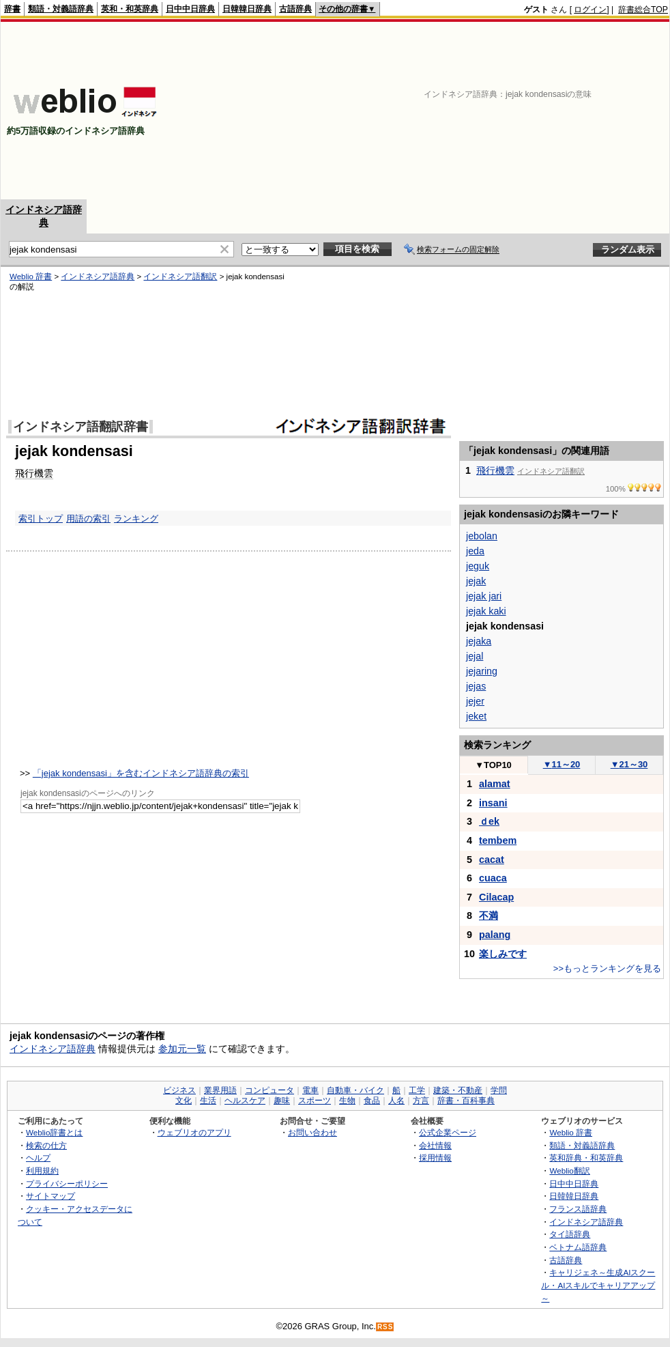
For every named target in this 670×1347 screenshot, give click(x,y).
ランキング (136, 518)
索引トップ (40, 518)
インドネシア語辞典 (97, 276)
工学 (417, 1090)
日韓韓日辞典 (247, 9)
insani (493, 802)
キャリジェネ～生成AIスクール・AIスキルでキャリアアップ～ (598, 1285)
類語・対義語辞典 (60, 9)
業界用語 (220, 1090)
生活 (208, 1100)
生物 (347, 1100)
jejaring (481, 671)
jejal (474, 656)
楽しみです (503, 953)
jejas (476, 686)
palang (494, 934)
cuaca (493, 878)
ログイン (590, 9)
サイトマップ (50, 1195)
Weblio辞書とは (54, 1132)
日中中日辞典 (190, 9)
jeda (475, 550)
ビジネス (179, 1090)
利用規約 (42, 1170)
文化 (183, 1100)
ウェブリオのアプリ (194, 1132)
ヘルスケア (244, 1100)
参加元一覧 (182, 1048)
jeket (476, 716)
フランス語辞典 (578, 1208)
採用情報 (435, 1157)
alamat (494, 783)
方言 (421, 1100)
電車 (310, 1090)
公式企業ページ (447, 1132)
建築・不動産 (457, 1090)
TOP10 (493, 765)
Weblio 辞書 (31, 276)
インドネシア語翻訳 (180, 276)
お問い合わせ (312, 1132)
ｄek (489, 821)
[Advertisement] (574, 110)
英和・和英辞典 (129, 9)
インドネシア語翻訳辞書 (80, 427)
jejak (476, 581)
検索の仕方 (46, 1145)
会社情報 (435, 1145)
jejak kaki (486, 611)
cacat (491, 859)
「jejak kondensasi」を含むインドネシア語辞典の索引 (141, 773)
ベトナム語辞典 (578, 1247)
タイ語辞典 (569, 1234)
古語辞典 (295, 9)
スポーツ (314, 1100)
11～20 (562, 764)
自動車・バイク (355, 1090)
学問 (499, 1090)
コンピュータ (269, 1090)
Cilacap (496, 897)
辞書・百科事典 (466, 1100)
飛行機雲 (34, 473)
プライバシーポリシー (67, 1183)
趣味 (282, 1100)
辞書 (12, 9)
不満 (488, 915)
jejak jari (483, 596)
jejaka (478, 641)
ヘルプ (38, 1157)
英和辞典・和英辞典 (586, 1157)
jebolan (481, 535)
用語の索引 (88, 518)
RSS (385, 1327)
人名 (396, 1100)
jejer (475, 701)
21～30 (629, 764)
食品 (372, 1100)
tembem (497, 840)
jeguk (477, 566)
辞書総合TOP (643, 9)
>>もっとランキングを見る (607, 968)
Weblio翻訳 (569, 1170)
